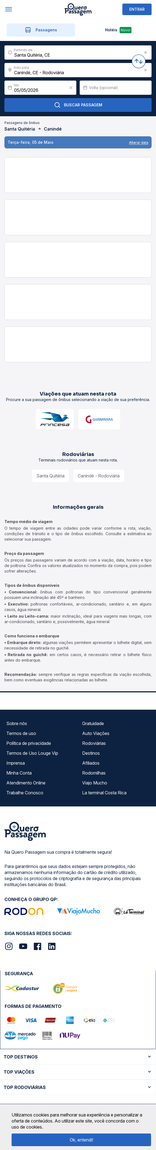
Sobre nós (16, 723)
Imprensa (15, 763)
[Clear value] (70, 88)
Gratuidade (93, 723)
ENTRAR (137, 9)
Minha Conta (19, 773)
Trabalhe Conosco (24, 792)
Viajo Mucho (94, 783)
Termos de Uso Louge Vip (32, 753)
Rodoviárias (94, 743)
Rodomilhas (94, 773)
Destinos (91, 753)
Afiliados (90, 763)
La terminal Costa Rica (104, 792)
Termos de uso (21, 733)
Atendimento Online (25, 783)
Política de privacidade (28, 743)
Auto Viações (95, 733)
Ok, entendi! (81, 1140)
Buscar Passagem (78, 105)
